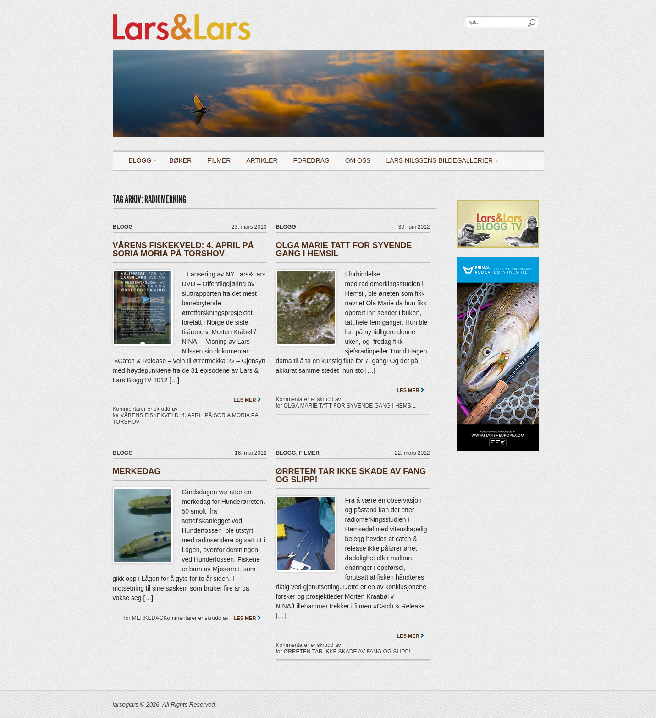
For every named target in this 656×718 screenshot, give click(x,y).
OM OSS (358, 160)
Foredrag (311, 160)
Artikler (261, 160)
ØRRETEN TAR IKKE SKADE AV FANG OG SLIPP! (351, 475)
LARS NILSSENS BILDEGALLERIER (440, 162)
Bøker (180, 160)
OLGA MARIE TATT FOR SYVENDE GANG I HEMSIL (344, 249)
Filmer (219, 160)
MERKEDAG (137, 471)
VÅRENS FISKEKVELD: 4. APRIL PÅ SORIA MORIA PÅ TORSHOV (183, 249)
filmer (309, 453)
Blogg (140, 162)
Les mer (245, 400)
